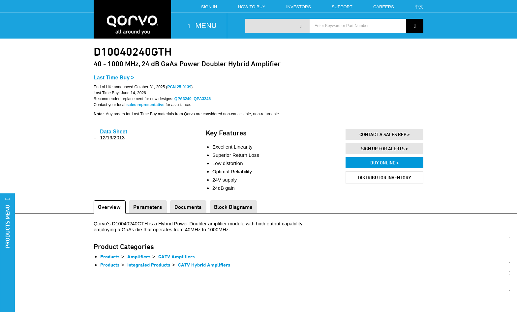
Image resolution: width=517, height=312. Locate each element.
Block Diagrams (233, 206)
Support (342, 6)
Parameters (147, 206)
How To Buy (251, 6)
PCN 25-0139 (179, 87)
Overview (109, 206)
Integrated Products (148, 265)
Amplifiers (139, 256)
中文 (419, 6)
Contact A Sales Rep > (384, 134)
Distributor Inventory (384, 177)
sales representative (145, 104)
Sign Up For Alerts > (384, 148)
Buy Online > (384, 162)
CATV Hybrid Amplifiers (204, 265)
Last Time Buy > (114, 77)
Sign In (209, 6)
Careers (383, 6)
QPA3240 (183, 99)
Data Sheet (113, 134)
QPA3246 (202, 99)
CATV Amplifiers (176, 256)
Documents (187, 206)
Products (110, 256)
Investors (298, 6)
